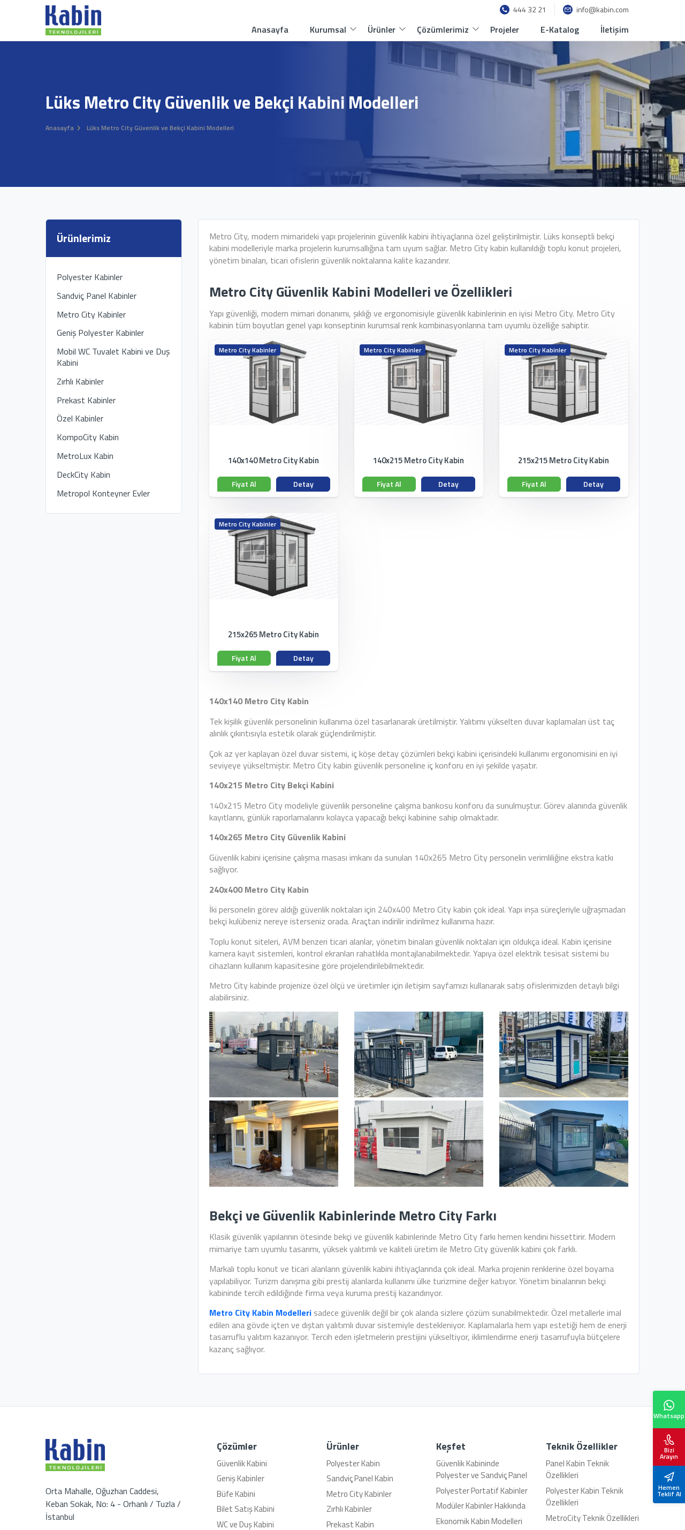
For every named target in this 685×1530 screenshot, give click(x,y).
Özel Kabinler (80, 418)
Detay (303, 483)
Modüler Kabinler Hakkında (481, 1505)
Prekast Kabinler (86, 400)
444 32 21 (523, 9)
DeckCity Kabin (83, 474)
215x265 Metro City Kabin (273, 634)
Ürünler (381, 29)
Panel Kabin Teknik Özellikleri (577, 1469)
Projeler (504, 29)
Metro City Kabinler (247, 350)
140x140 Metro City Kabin (273, 460)
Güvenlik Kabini (242, 1463)
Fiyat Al (244, 483)
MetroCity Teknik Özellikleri (592, 1518)
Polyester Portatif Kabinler (482, 1490)
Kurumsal (328, 29)
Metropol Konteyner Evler (103, 493)
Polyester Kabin (353, 1463)
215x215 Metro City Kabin (563, 460)
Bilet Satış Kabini (246, 1509)
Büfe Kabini (236, 1494)
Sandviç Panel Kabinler (96, 295)
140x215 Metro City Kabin (418, 460)
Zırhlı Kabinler (80, 381)
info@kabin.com (596, 9)
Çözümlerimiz (443, 29)
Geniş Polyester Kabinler (100, 332)
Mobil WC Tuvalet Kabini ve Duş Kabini (113, 357)
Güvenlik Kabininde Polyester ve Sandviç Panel (481, 1469)
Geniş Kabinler (240, 1478)
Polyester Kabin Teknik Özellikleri (584, 1496)
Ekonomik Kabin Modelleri (479, 1521)
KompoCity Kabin (88, 437)
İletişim (614, 29)
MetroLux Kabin (85, 455)
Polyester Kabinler (90, 276)
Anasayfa (270, 29)
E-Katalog (560, 29)
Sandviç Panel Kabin (359, 1478)
